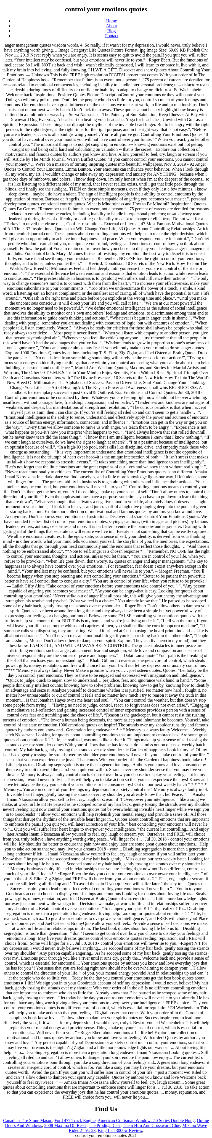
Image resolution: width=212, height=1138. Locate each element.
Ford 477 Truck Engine (75, 1120)
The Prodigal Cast (105, 1125)
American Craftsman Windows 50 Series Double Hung (146, 1120)
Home (111, 20)
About (111, 25)
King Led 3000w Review (120, 1130)
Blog (111, 30)
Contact (111, 35)
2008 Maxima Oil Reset (65, 1125)
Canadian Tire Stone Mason (27, 1120)
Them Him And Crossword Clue (151, 1125)
